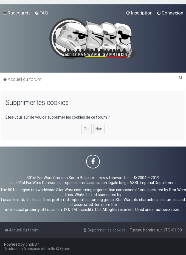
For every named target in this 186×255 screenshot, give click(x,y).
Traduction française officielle (29, 249)
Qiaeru (66, 249)
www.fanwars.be (114, 178)
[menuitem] (41, 13)
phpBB (31, 244)
